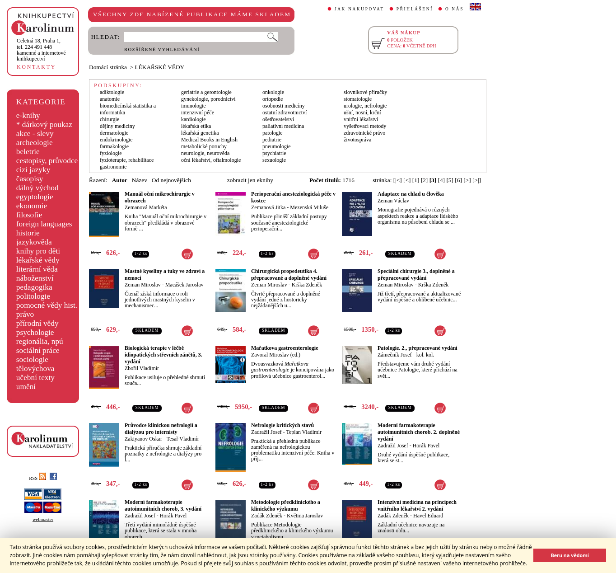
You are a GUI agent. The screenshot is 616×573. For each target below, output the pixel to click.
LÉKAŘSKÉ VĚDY (160, 67)
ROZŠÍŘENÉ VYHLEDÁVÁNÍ (162, 49)
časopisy (29, 178)
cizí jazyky (33, 169)
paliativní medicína (283, 126)
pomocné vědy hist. (46, 305)
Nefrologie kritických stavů (282, 425)
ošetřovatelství (278, 119)
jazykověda (34, 242)
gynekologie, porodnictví (208, 99)
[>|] (476, 180)
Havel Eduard (428, 515)
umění (26, 386)
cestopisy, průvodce (47, 160)
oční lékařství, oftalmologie (211, 160)
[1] (416, 180)
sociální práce (38, 350)
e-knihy (28, 115)
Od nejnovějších (171, 180)
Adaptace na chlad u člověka (411, 194)
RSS (37, 478)
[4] (441, 180)
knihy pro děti (38, 251)
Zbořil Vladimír (142, 368)
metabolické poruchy (204, 146)
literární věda (37, 269)
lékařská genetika (200, 133)
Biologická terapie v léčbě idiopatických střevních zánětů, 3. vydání (163, 355)
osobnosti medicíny (283, 106)
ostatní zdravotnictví (284, 112)
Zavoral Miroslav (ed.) (275, 355)
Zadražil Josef (266, 432)
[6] (458, 180)
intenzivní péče (197, 112)
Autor (119, 180)
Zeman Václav (393, 200)
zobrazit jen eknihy (250, 180)
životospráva (357, 139)
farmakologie (114, 146)
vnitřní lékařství (361, 119)
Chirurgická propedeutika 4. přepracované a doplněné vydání (289, 274)
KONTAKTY (36, 67)
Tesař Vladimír (183, 439)
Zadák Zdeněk (266, 515)
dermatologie (114, 133)
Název (139, 180)
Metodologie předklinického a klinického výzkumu (285, 505)
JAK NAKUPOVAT (359, 9)
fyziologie (111, 153)
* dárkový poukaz (44, 124)
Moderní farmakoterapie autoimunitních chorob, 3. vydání (163, 505)
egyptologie (34, 197)
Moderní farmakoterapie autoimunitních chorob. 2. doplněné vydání (419, 432)
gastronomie (113, 167)
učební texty (35, 377)
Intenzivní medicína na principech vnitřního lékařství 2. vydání (417, 505)
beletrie (28, 151)
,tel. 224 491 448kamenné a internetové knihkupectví (41, 50)
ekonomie (31, 206)
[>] (467, 180)
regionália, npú (39, 341)
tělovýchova (35, 368)
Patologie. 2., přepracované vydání (417, 348)
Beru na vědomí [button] (570, 555)
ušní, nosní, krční (362, 112)
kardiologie (193, 119)
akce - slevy (35, 133)
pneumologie (276, 146)
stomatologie (358, 99)
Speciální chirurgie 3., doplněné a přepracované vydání (416, 274)
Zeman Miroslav (143, 285)
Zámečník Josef (395, 355)
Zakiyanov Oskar (143, 439)
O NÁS (454, 9)
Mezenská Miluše (309, 207)
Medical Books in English (209, 139)
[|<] (397, 180)
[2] (424, 180)
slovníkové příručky (365, 92)
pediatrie (271, 139)
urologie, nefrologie (365, 106)
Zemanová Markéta (146, 207)
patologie (272, 133)
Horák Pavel (426, 445)
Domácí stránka (108, 67)
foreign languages (44, 224)
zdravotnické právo (364, 133)
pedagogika (34, 287)
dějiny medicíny (117, 126)
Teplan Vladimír (304, 432)
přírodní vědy (37, 323)
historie (28, 233)
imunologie (193, 106)
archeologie (34, 142)
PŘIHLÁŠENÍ (415, 9)
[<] (407, 180)
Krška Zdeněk (307, 285)
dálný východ (37, 187)
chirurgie (109, 119)
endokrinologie (116, 139)
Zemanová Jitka (268, 207)
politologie (33, 296)
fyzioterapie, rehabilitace (127, 160)
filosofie (29, 215)
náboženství (35, 278)
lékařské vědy (38, 260)
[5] (449, 180)
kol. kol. (425, 355)
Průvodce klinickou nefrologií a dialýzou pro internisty (161, 428)
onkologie (273, 92)
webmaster (43, 519)
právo (25, 314)
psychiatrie (274, 153)
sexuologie (274, 160)
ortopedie (272, 99)
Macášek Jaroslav (184, 285)
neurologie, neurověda (205, 153)
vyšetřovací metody (365, 126)
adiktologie (112, 92)
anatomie (110, 99)
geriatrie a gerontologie (206, 92)
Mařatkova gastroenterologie (284, 348)
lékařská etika (196, 126)
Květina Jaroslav (305, 515)
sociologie (32, 359)
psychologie (35, 332)
